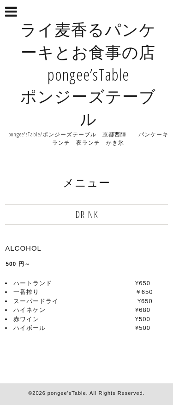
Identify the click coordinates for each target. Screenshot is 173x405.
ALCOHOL (23, 248)
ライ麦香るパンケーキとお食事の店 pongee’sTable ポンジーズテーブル (88, 73)
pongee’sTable (67, 393)
